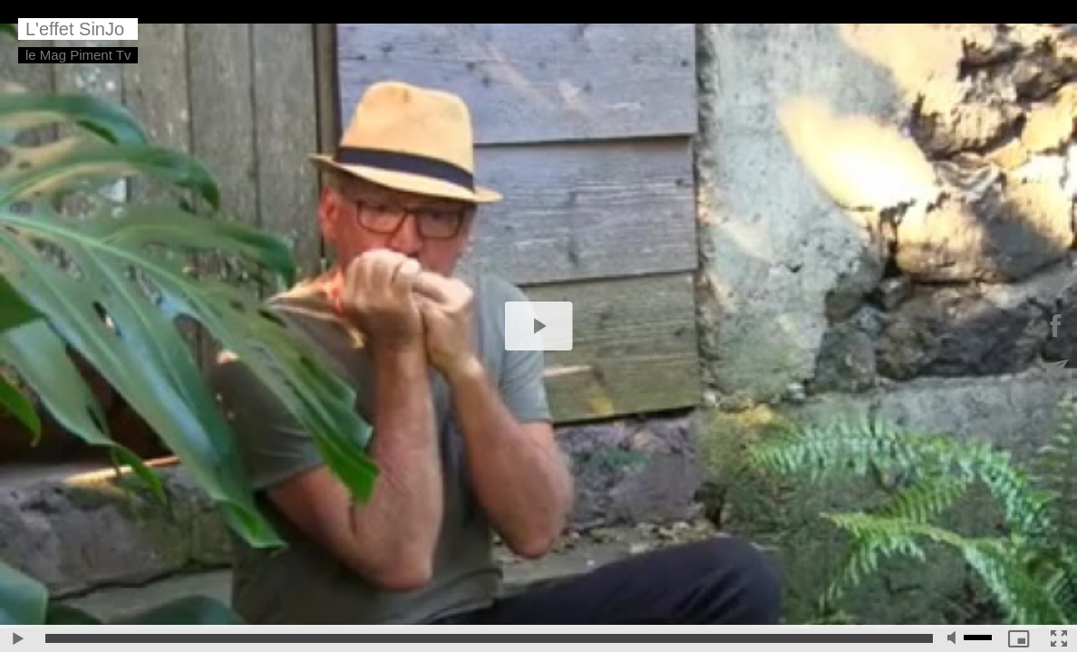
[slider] (489, 638)
